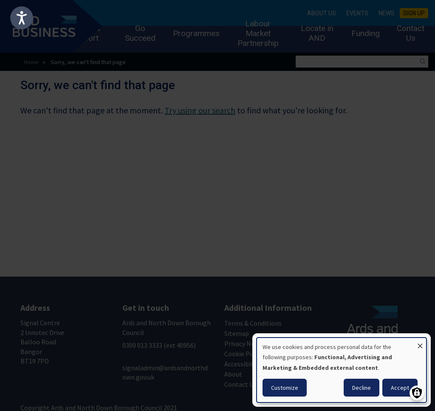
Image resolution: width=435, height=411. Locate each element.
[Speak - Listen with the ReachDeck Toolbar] (21, 17)
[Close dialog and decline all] (420, 343)
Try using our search (199, 110)
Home (31, 62)
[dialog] (342, 370)
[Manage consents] (417, 393)
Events (357, 13)
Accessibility (242, 364)
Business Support (84, 33)
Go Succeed (140, 33)
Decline (361, 387)
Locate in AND (317, 33)
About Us (321, 13)
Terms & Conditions (253, 323)
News (387, 13)
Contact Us (410, 33)
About (233, 374)
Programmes (196, 33)
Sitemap (236, 333)
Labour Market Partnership (258, 33)
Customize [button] (284, 387)
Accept (400, 387)
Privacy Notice (245, 343)
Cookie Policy (243, 353)
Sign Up (414, 13)
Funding (365, 33)
